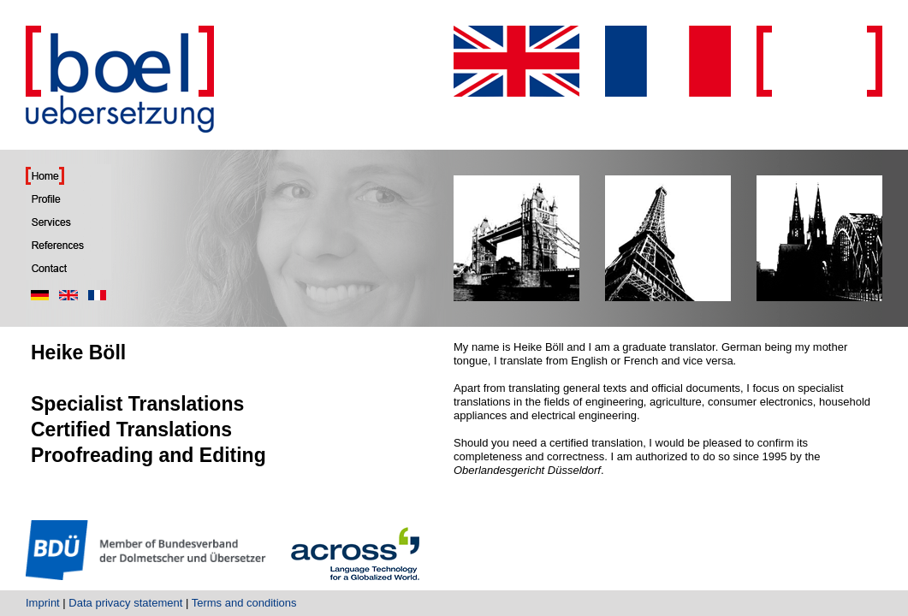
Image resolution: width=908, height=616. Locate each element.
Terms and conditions (244, 602)
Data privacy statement (125, 602)
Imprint (43, 602)
